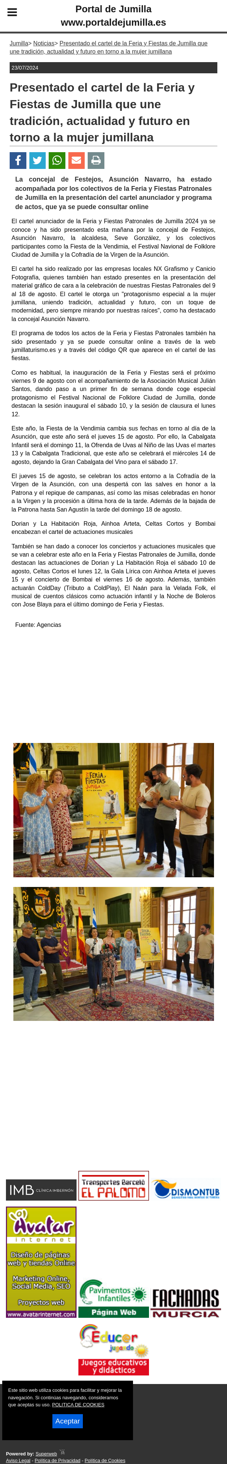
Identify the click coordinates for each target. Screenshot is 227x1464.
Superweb (46, 1454)
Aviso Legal (18, 1460)
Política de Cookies (105, 1460)
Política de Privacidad (57, 1460)
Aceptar (67, 1421)
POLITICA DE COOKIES (78, 1404)
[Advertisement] (113, 687)
